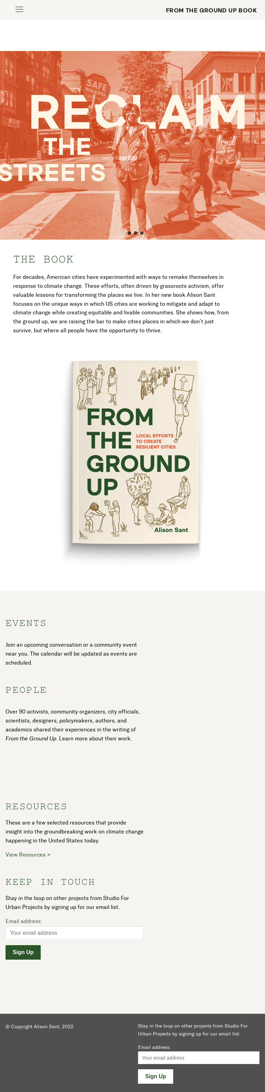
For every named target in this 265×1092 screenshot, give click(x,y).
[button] (123, 233)
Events (26, 622)
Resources (37, 806)
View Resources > (28, 854)
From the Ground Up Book (211, 10)
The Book (43, 259)
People (26, 689)
